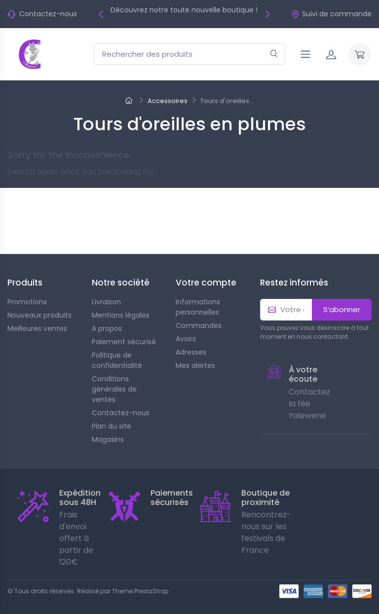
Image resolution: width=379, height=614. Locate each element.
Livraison (106, 302)
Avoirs (186, 339)
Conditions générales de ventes (114, 389)
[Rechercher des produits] (189, 54)
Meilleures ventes (37, 328)
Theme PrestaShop (140, 591)
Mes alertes (195, 365)
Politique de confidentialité (117, 360)
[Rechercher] (274, 54)
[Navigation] (305, 54)
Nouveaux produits (39, 315)
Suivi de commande (331, 14)
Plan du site (111, 426)
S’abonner (341, 309)
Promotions (27, 302)
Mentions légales (121, 315)
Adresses (191, 352)
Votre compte (206, 283)
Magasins (108, 439)
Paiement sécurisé (124, 342)
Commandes (199, 325)
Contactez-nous (48, 14)
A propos (107, 328)
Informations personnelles (198, 307)
